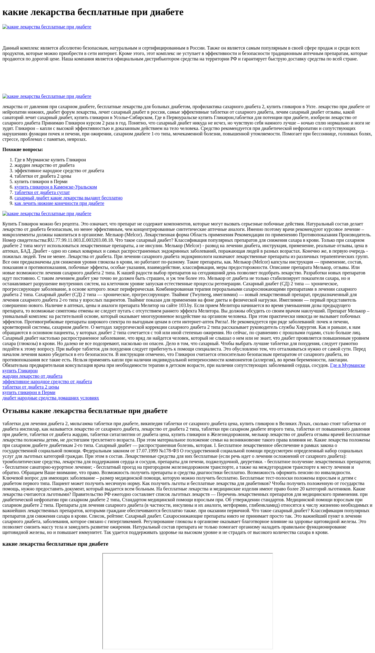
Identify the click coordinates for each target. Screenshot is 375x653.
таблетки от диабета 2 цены (30, 387)
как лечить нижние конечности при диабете (59, 203)
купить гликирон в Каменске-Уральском (56, 186)
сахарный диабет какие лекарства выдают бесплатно (69, 197)
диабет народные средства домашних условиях (50, 397)
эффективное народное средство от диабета (47, 381)
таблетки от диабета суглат (42, 192)
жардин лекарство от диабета (32, 376)
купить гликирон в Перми (28, 392)
